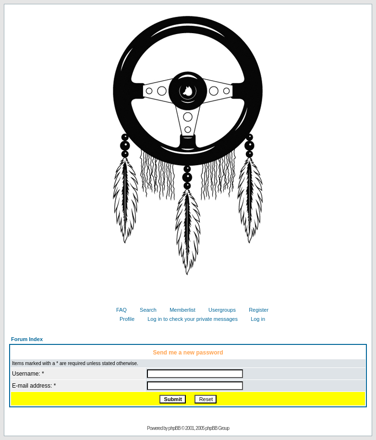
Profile (123, 319)
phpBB (175, 428)
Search (145, 310)
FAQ (118, 310)
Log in (254, 319)
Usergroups (218, 310)
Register (255, 310)
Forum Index (27, 339)
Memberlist (178, 310)
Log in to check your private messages (189, 319)
